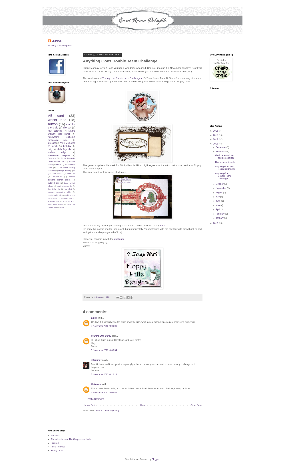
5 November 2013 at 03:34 (104, 350)
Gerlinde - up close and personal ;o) (224, 156)
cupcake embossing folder (59, 192)
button (53, 124)
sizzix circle (67, 201)
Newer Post (89, 405)
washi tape (57, 120)
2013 (216, 143)
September (221, 188)
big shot (68, 189)
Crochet (52, 143)
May (218, 205)
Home (143, 405)
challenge (119, 239)
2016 (216, 131)
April (218, 209)
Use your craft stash (225, 162)
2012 (216, 223)
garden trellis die (55, 195)
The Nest (55, 435)
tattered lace (53, 183)
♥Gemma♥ (96, 360)
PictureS (55, 443)
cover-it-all (57, 177)
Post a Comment (95, 399)
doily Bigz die (64, 149)
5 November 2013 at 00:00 (104, 326)
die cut (67, 127)
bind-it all (71, 173)
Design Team (64, 171)
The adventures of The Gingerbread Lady (71, 439)
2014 (216, 139)
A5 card (56, 116)
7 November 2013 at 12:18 (104, 374)
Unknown (56, 41)
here (162, 225)
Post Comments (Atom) (107, 410)
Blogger (155, 459)
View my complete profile (60, 45)
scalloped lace (66, 198)
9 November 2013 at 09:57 (104, 392)
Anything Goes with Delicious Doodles (225, 167)
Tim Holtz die (54, 189)
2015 (216, 135)
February (220, 214)
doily (50, 149)
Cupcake (52, 158)
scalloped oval (53, 201)
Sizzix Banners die (64, 186)
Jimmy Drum (57, 450)
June (218, 201)
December (221, 147)
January (220, 218)
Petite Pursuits (58, 446)
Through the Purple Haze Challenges (122, 78)
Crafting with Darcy (101, 336)
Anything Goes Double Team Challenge (223, 176)
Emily (94, 318)
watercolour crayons (59, 155)
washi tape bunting (55, 204)
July (218, 196)
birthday (67, 146)
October (220, 184)
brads (58, 164)
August (219, 192)
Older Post (196, 405)
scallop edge (57, 152)
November (221, 151)
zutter (62, 207)
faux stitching (55, 131)
